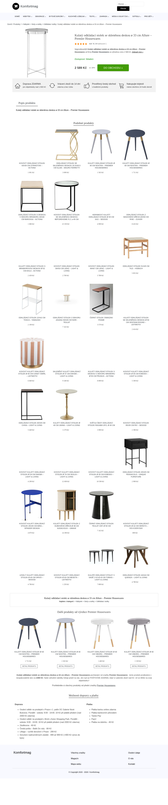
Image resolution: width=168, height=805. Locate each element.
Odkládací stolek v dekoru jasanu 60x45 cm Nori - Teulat (66, 320)
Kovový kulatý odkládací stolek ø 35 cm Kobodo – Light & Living (136, 374)
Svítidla (136, 16)
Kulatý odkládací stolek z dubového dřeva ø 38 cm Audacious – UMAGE (66, 526)
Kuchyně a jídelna (76, 16)
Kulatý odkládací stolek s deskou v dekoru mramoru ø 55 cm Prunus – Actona (101, 374)
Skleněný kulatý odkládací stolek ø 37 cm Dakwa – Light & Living (66, 374)
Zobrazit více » (137, 52)
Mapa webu (76, 764)
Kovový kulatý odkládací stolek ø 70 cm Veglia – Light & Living (66, 474)
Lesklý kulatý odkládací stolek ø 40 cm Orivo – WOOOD (32, 577)
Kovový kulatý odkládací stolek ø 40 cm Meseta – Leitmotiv (66, 577)
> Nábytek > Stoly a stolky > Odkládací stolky (39, 24)
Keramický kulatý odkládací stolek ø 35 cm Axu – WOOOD (101, 217)
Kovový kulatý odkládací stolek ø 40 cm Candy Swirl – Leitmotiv (32, 374)
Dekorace (39, 16)
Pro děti (148, 16)
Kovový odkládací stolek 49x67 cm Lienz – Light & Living (101, 268)
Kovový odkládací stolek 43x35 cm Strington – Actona (32, 165)
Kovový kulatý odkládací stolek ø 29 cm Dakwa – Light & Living (32, 474)
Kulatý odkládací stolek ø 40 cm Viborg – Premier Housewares (102, 654)
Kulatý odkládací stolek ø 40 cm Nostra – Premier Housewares (101, 165)
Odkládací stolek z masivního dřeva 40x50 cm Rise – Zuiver (136, 217)
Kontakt (131, 764)
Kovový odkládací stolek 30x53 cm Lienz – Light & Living (66, 268)
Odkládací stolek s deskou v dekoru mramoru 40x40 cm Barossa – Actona (32, 217)
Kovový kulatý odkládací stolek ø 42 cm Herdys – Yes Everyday (136, 526)
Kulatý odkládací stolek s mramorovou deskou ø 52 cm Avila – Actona (32, 268)
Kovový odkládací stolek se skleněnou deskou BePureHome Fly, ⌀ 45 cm (66, 217)
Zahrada (103, 16)
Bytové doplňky (56, 16)
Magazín (74, 758)
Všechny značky (78, 753)
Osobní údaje (134, 753)
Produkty (16, 24)
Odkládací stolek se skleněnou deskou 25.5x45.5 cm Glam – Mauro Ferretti (66, 165)
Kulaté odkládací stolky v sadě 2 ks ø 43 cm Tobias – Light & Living (101, 577)
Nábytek (27, 16)
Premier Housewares (100, 52)
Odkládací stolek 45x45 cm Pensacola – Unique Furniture (136, 474)
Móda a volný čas (120, 16)
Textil (92, 16)
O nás (131, 758)
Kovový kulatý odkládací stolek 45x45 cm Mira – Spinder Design (32, 526)
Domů (17, 16)
